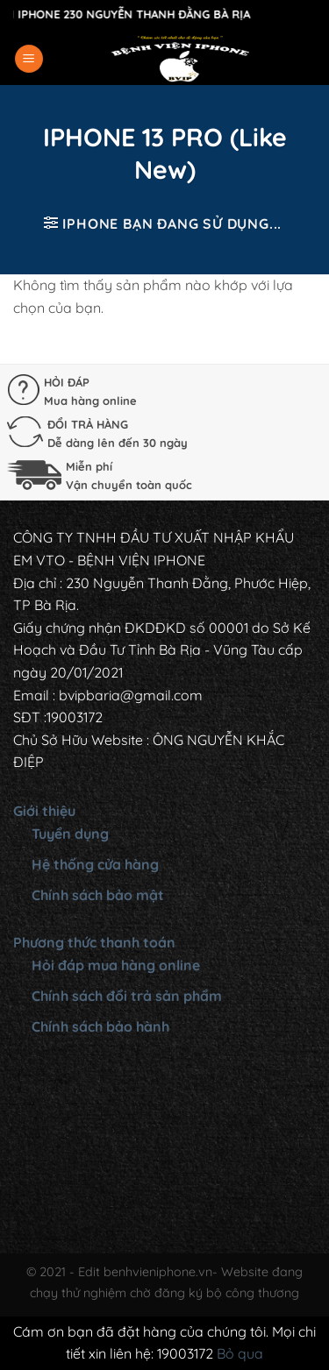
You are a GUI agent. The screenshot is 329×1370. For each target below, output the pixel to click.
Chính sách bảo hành (100, 1026)
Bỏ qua (240, 1353)
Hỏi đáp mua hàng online (116, 965)
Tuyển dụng (70, 833)
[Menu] (29, 59)
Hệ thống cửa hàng (95, 864)
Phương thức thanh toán (94, 942)
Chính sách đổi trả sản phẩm (127, 995)
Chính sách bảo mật (98, 895)
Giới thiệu (44, 811)
